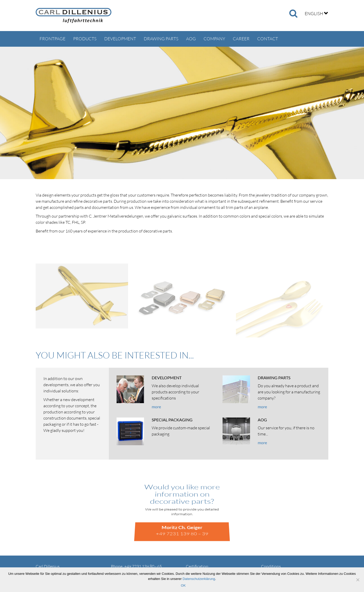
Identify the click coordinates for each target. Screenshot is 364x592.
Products (85, 38)
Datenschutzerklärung (199, 579)
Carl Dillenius (73, 15)
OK (183, 585)
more (156, 406)
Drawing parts (161, 38)
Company (214, 38)
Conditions (271, 566)
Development (120, 38)
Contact (267, 38)
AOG (191, 38)
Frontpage (52, 38)
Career (241, 38)
